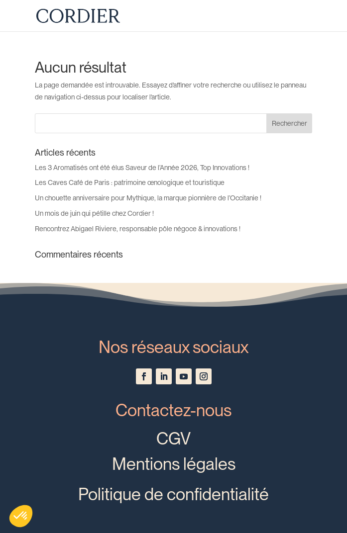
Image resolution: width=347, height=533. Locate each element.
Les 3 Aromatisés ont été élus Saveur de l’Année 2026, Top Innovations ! (142, 168)
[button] (21, 516)
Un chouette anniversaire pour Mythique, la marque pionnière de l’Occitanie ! (148, 198)
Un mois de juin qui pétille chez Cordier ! (94, 213)
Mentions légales (173, 463)
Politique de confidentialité (173, 494)
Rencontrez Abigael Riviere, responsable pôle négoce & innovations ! (137, 229)
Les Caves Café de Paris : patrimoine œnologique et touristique (130, 182)
